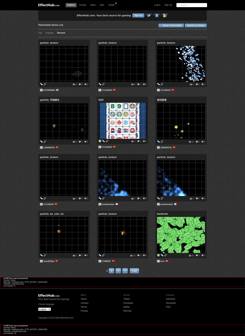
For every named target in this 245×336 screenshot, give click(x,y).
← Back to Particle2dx (171, 25)
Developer (171, 303)
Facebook (128, 303)
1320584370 (51, 147)
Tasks (93, 5)
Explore (71, 5)
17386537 (108, 261)
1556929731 (168, 147)
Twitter (126, 299)
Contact (84, 303)
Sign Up (168, 5)
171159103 (109, 90)
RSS (168, 307)
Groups (82, 5)
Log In (157, 5)
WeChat (127, 311)
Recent (61, 33)
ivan (164, 261)
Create (111, 5)
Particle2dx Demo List (50, 25)
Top (40, 33)
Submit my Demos (196, 25)
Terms (84, 307)
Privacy (84, 311)
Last (134, 270)
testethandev (110, 204)
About (84, 299)
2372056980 (51, 90)
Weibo (126, 307)
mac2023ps (51, 261)
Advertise (170, 299)
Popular (50, 33)
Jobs (102, 5)
